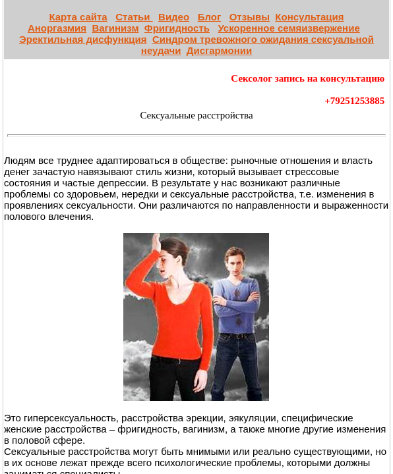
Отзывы (249, 16)
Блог (210, 16)
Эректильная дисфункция (82, 39)
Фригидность (177, 28)
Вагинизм (115, 28)
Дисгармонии (219, 50)
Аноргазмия (57, 28)
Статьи (133, 16)
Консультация (309, 16)
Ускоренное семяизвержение (288, 28)
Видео (173, 16)
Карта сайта (78, 16)
